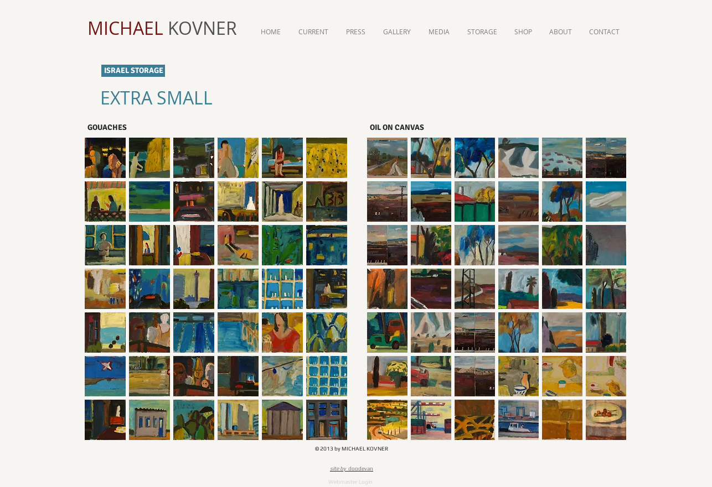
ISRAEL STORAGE (133, 70)
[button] (105, 158)
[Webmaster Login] (350, 481)
